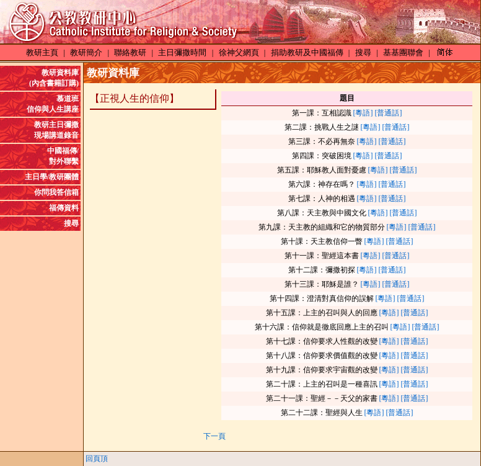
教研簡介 (86, 52)
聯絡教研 (130, 52)
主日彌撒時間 (182, 52)
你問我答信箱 (56, 192)
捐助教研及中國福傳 (307, 52)
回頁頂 (97, 458)
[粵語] (363, 113)
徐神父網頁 (239, 52)
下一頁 (214, 436)
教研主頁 (42, 52)
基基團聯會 (403, 52)
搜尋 (363, 52)
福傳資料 (64, 208)
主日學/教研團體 (52, 177)
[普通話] (388, 113)
